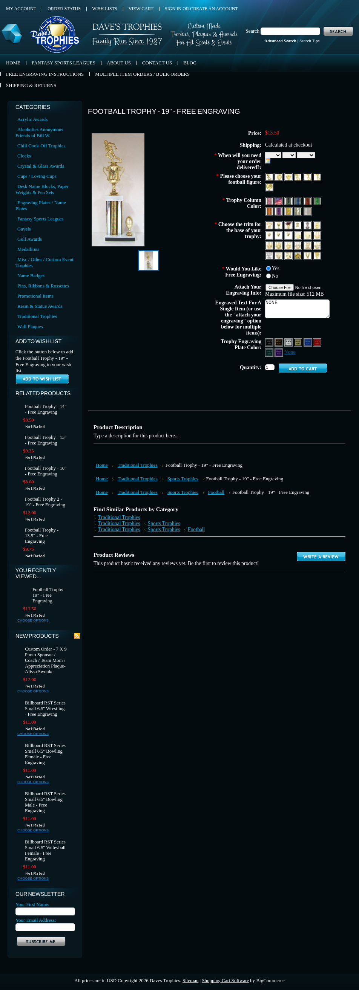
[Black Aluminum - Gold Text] (279, 342)
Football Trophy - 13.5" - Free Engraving (41, 535)
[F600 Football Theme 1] (289, 176)
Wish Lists (104, 8)
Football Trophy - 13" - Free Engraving (45, 440)
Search (252, 31)
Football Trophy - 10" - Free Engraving (45, 471)
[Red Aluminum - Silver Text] (317, 342)
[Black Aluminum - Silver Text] (270, 342)
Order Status (64, 8)
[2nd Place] (279, 235)
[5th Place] (308, 235)
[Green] (317, 200)
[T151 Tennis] (317, 255)
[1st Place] (270, 235)
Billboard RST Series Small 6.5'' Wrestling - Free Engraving (45, 708)
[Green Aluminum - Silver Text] (270, 352)
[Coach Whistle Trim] (317, 225)
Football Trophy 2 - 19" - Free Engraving (45, 502)
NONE (297, 308)
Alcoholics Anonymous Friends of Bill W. (39, 132)
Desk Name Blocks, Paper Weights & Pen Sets (41, 189)
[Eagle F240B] (308, 255)
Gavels (24, 229)
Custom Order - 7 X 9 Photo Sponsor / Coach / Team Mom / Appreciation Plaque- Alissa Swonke (46, 660)
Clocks (24, 156)
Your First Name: (32, 904)
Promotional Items (35, 296)
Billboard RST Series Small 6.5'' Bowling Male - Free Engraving (45, 802)
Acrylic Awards (32, 119)
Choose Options (33, 620)
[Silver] (298, 211)
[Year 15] (317, 245)
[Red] (308, 200)
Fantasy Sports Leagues (40, 219)
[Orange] (270, 211)
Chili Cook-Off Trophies (41, 145)
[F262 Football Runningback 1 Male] (270, 176)
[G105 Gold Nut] (298, 255)
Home (102, 465)
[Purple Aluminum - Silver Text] (279, 352)
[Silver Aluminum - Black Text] (289, 342)
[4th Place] (298, 235)
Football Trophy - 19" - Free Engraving (49, 595)
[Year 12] (289, 245)
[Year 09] (279, 245)
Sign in (173, 8)
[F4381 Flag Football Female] (308, 176)
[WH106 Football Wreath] (269, 186)
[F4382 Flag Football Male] (317, 176)
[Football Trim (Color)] (289, 225)
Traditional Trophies (37, 316)
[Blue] (298, 200)
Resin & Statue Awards (40, 306)
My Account (21, 8)
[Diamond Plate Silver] (308, 211)
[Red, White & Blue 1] (270, 200)
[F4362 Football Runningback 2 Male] (298, 176)
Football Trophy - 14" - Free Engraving (45, 409)
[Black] (289, 200)
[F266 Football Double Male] (279, 176)
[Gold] (289, 211)
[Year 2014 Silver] (270, 255)
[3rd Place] (289, 235)
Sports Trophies (182, 478)
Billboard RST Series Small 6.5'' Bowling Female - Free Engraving (45, 754)
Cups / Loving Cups (37, 176)
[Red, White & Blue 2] (279, 200)
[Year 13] (298, 245)
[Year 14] (308, 245)
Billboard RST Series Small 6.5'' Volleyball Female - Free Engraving (45, 850)
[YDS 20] (289, 255)
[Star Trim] (298, 225)
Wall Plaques (30, 326)
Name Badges (30, 275)
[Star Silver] (308, 225)
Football (216, 492)
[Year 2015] (279, 255)
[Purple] (279, 211)
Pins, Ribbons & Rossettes (43, 286)
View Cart (141, 8)
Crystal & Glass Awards (40, 166)
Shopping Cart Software (225, 980)
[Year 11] (317, 235)
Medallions (28, 249)
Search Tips (309, 40)
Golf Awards (29, 239)
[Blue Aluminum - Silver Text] (308, 342)
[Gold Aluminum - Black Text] (298, 342)
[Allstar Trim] (270, 225)
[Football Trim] (279, 225)
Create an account (214, 8)
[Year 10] (270, 245)
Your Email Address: (35, 920)
